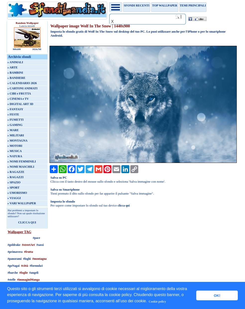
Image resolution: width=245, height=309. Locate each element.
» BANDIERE (16, 78)
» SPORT (13, 187)
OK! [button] (217, 296)
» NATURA (14, 156)
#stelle (12, 279)
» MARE (13, 130)
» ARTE (12, 67)
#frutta (28, 252)
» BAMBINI (15, 72)
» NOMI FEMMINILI (21, 161)
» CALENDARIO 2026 (22, 83)
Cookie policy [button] (157, 301)
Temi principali (193, 5)
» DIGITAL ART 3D (20, 104)
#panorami (15, 258)
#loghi (27, 258)
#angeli (34, 272)
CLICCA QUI (27, 222)
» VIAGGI (14, 198)
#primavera (15, 252)
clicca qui (124, 205)
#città (24, 265)
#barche (13, 272)
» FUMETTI (15, 119)
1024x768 (36, 49)
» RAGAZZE (15, 172)
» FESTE (13, 114)
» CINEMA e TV (18, 99)
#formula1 (36, 265)
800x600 (17, 49)
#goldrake (14, 245)
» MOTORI (14, 146)
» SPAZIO (14, 182)
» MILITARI (15, 135)
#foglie (23, 272)
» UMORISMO (17, 193)
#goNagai (14, 265)
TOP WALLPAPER (164, 5)
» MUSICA (14, 151)
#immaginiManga (28, 279)
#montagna (39, 258)
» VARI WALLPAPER (21, 203)
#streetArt (28, 245)
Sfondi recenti (136, 5)
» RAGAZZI (15, 177)
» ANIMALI (15, 62)
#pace (36, 238)
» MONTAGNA (17, 140)
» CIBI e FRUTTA (19, 93)
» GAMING (15, 125)
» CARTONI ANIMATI (22, 88)
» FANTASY (15, 109)
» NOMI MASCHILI (20, 166)
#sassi (40, 245)
